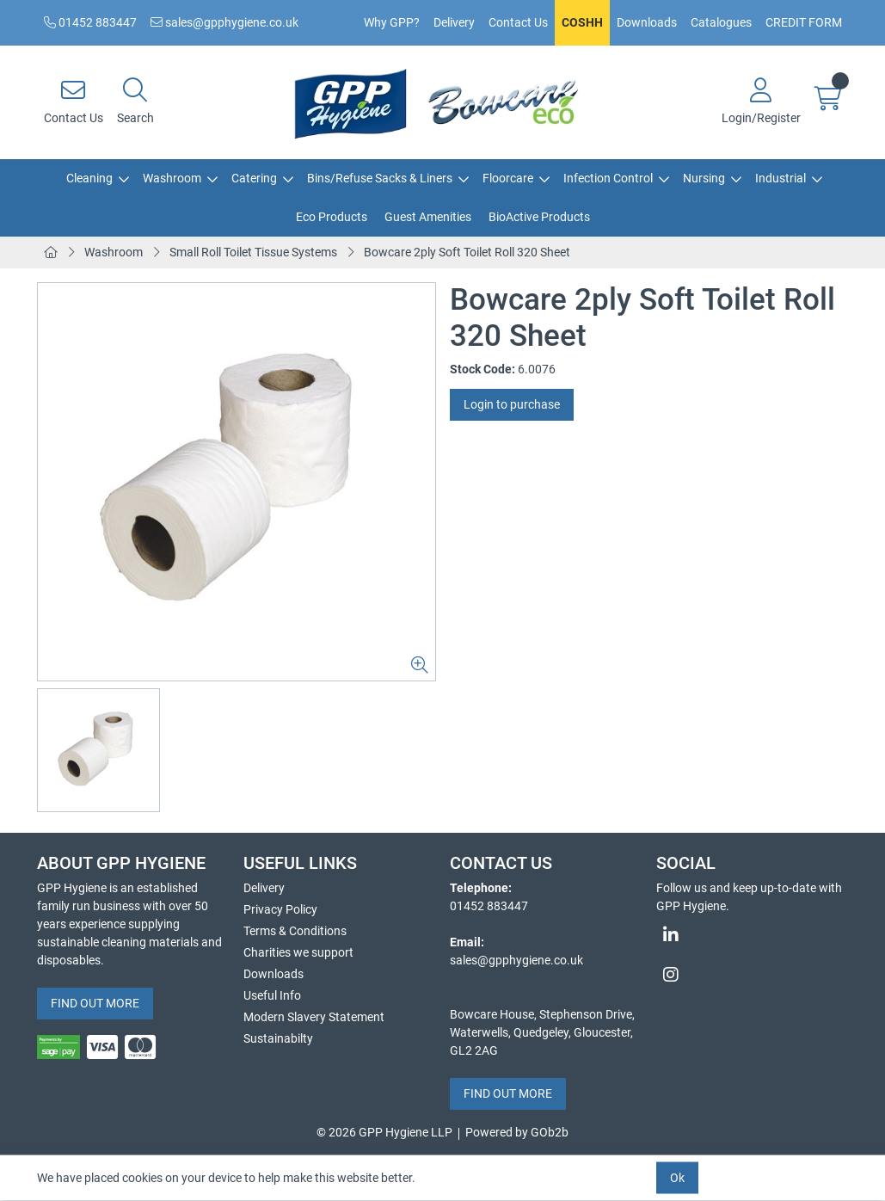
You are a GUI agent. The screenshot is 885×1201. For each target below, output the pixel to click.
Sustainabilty (278, 1038)
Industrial (780, 178)
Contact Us (518, 22)
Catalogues (721, 22)
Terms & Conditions (295, 931)
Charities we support (298, 952)
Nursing (704, 178)
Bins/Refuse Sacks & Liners (379, 178)
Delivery (454, 22)
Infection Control (608, 178)
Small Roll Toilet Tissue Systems (253, 252)
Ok (677, 1178)
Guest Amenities (427, 217)
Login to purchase (512, 404)
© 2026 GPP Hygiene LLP (384, 1132)
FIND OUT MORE (95, 1003)
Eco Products (331, 217)
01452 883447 (90, 22)
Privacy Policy (280, 909)
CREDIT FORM (803, 22)
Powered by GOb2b (516, 1132)
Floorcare (507, 178)
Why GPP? (392, 22)
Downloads (647, 22)
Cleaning (89, 178)
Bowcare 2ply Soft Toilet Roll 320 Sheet (467, 252)
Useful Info (272, 995)
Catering (254, 178)
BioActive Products (539, 217)
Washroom (172, 178)
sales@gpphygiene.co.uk (224, 22)
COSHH (582, 22)
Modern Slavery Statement (313, 1017)
